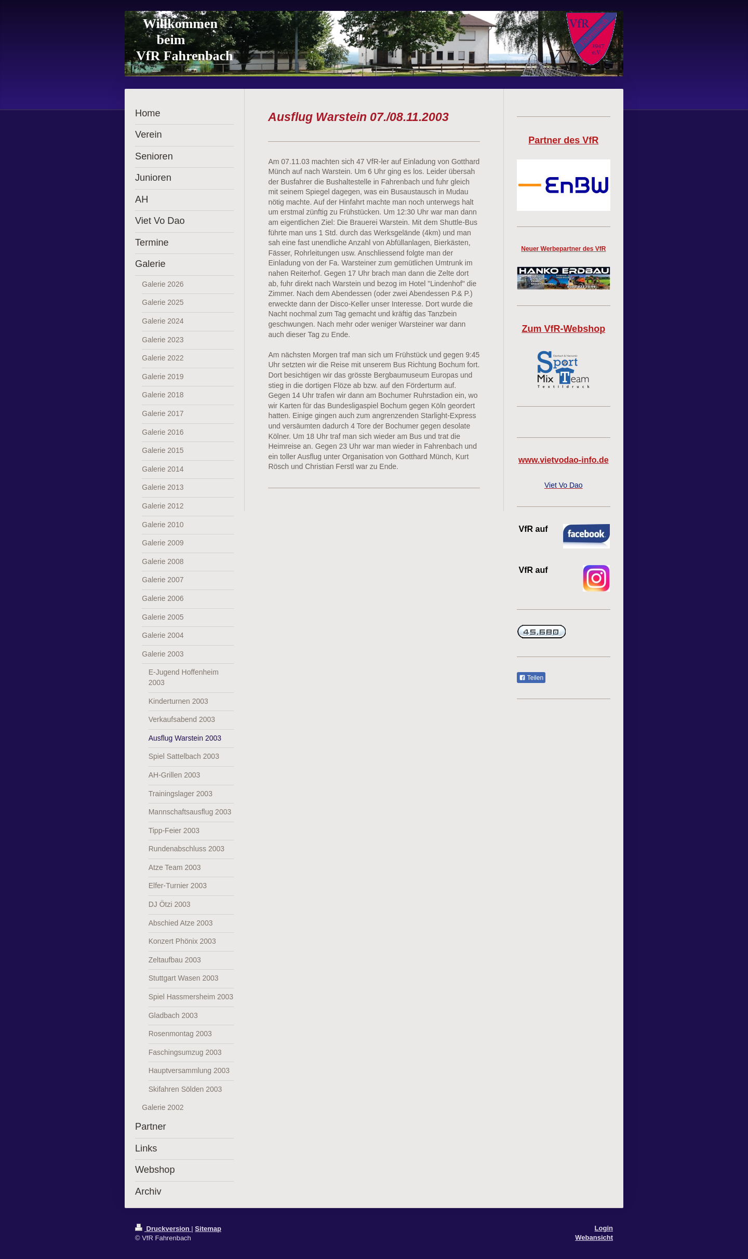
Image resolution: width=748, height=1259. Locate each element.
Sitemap (208, 1229)
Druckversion (163, 1229)
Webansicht (594, 1237)
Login (604, 1228)
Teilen (531, 677)
